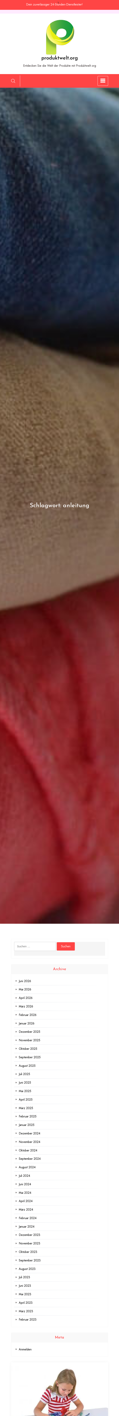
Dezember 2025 (29, 1032)
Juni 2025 (25, 1082)
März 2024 (26, 1209)
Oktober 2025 (28, 1049)
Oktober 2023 (28, 1252)
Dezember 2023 (29, 1235)
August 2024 (27, 1167)
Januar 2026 (26, 1023)
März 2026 (26, 1006)
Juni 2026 (25, 981)
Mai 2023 (25, 1294)
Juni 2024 (25, 1184)
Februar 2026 (27, 1015)
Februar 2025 (27, 1116)
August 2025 (27, 1066)
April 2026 (26, 998)
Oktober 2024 (28, 1150)
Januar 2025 (26, 1125)
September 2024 (30, 1159)
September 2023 (30, 1260)
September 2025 (30, 1057)
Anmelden (25, 1349)
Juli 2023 (24, 1277)
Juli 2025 (24, 1074)
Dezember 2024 (29, 1133)
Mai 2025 (25, 1091)
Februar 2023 (27, 1319)
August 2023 (27, 1269)
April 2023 (26, 1303)
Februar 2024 (27, 1218)
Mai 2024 (25, 1193)
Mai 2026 (25, 989)
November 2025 (29, 1040)
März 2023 (26, 1311)
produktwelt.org (59, 58)
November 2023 (29, 1243)
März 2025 (26, 1108)
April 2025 (26, 1099)
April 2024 (26, 1201)
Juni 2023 (25, 1286)
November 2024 (29, 1142)
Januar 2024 (26, 1226)
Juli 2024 (24, 1176)
